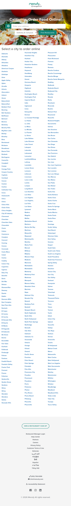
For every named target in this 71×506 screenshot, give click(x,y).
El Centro (5, 314)
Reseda (50, 97)
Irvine (26, 109)
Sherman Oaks (53, 236)
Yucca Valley (52, 405)
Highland (28, 88)
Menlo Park (28, 245)
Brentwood (5, 142)
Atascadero (5, 92)
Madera (27, 212)
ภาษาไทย (35, 465)
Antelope (5, 74)
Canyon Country (7, 172)
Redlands (51, 85)
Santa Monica (52, 212)
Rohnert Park (52, 112)
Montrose (28, 277)
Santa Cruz (51, 203)
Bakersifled (6, 104)
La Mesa (27, 127)
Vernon (50, 337)
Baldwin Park (6, 107)
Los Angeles (29, 198)
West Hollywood (53, 360)
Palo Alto (28, 369)
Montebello (28, 269)
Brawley (4, 136)
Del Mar (4, 281)
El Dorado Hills (7, 320)
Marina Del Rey (30, 227)
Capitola (4, 175)
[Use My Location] (8, 26)
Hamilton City (29, 56)
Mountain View (30, 286)
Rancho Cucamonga (54, 73)
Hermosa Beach (30, 82)
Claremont (5, 216)
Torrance (51, 301)
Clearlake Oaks (7, 222)
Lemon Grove (29, 168)
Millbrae (27, 251)
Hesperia (28, 85)
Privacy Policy (36, 445)
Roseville (51, 118)
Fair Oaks (5, 344)
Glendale (5, 394)
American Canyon (8, 68)
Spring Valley (52, 263)
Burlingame (6, 157)
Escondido (5, 341)
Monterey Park (30, 274)
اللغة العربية (35, 454)
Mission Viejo (29, 257)
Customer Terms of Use (35, 448)
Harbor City (29, 61)
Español (35, 462)
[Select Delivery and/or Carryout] (25, 32)
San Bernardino (53, 132)
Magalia (27, 215)
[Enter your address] (38, 26)
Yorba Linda (52, 396)
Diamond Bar (6, 287)
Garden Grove (6, 382)
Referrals (35, 451)
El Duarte (5, 323)
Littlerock (28, 174)
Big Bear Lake (6, 131)
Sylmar (50, 286)
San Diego (51, 144)
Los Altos (28, 195)
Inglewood (28, 106)
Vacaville (51, 325)
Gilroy (4, 391)
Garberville (5, 379)
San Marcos (52, 177)
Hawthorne (28, 67)
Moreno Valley (29, 283)
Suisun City (52, 271)
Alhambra (5, 63)
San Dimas (51, 147)
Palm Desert (29, 360)
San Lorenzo (52, 171)
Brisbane (5, 145)
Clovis (4, 228)
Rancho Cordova (53, 70)
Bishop (4, 134)
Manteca (28, 224)
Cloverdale (5, 225)
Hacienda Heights (31, 53)
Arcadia (4, 86)
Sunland (50, 280)
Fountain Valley (7, 364)
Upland (50, 322)
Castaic (4, 184)
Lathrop (27, 162)
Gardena (4, 385)
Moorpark (28, 280)
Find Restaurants (47, 32)
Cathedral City (7, 190)
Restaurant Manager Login (35, 434)
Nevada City (29, 298)
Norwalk (27, 328)
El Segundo (5, 329)
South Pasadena (53, 257)
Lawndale (28, 165)
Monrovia (28, 263)
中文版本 (35, 457)
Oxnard (27, 351)
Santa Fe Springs (54, 206)
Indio (26, 103)
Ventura (50, 334)
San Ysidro (51, 189)
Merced (27, 248)
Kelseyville (28, 112)
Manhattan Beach (31, 221)
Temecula (51, 295)
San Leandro (52, 168)
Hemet (27, 79)
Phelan (27, 390)
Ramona (50, 67)
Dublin (4, 296)
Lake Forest (29, 144)
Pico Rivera (28, 393)
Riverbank (51, 103)
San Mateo (51, 180)
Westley (50, 372)
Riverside (51, 106)
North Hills (28, 316)
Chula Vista (6, 207)
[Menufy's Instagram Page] (35, 490)
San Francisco (52, 153)
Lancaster (28, 156)
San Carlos (51, 138)
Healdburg (28, 73)
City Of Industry (7, 213)
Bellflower (5, 116)
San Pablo (51, 183)
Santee (50, 221)
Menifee (27, 242)
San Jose (51, 162)
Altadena (5, 65)
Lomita (27, 183)
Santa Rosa (52, 218)
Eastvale (4, 308)
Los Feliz (28, 203)
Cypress (4, 270)
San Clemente (53, 141)
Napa (26, 292)
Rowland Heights (54, 121)
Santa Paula (52, 215)
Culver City (5, 264)
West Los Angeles (54, 363)
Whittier (50, 378)
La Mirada (28, 129)
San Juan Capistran (54, 165)
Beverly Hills (6, 128)
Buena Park (6, 151)
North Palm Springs (31, 322)
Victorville (51, 340)
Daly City (5, 273)
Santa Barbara (53, 195)
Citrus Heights (7, 210)
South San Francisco (55, 260)
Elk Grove (5, 335)
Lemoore (28, 171)
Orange (27, 345)
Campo (4, 166)
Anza (3, 77)
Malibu (27, 218)
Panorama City (30, 372)
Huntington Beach (31, 94)
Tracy (49, 304)
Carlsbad (5, 178)
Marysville (28, 233)
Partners (36, 440)
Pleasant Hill (52, 53)
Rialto (50, 100)
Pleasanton (52, 56)
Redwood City (52, 91)
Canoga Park (6, 169)
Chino (4, 202)
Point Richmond (53, 58)
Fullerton (5, 376)
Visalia (50, 342)
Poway (50, 64)
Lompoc (27, 186)
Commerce (5, 234)
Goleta (4, 400)
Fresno (4, 373)
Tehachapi (51, 292)
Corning (4, 243)
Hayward (28, 70)
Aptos (4, 83)
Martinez (28, 230)
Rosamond (51, 115)
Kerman (27, 115)
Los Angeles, (29, 200)
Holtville (27, 91)
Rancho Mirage (53, 76)
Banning (4, 110)
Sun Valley (51, 277)
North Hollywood (30, 319)
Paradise (28, 375)
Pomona (50, 61)
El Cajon (4, 311)
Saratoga (51, 224)
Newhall (27, 307)
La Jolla (27, 124)
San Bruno (51, 135)
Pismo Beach (29, 396)
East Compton (6, 302)
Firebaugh (5, 352)
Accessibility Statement (35, 484)
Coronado (5, 249)
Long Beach (29, 189)
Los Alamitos (29, 192)
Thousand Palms (53, 298)
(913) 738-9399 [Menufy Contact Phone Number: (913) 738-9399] (35, 476)
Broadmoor (5, 148)
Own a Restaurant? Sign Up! (35, 426)
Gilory (4, 388)
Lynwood (28, 209)
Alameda (5, 57)
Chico (4, 199)
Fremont (4, 370)
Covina (4, 258)
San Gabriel (52, 156)
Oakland (27, 334)
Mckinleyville (29, 239)
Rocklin (50, 109)
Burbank (4, 154)
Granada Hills (6, 403)
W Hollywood (52, 345)
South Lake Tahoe (54, 251)
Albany (4, 60)
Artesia (4, 89)
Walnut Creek (52, 348)
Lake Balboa (29, 138)
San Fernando (52, 150)
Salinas (50, 127)
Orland (27, 348)
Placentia (28, 402)
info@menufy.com (35, 479)
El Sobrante (6, 332)
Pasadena (28, 381)
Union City (51, 319)
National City (29, 295)
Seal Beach (52, 230)
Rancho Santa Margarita (56, 79)
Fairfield (4, 347)
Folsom (4, 355)
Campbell (5, 163)
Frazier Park (6, 367)
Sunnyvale (51, 283)
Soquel (50, 245)
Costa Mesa (6, 252)
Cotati (4, 255)
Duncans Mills (6, 299)
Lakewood (28, 153)
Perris (27, 384)
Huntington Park (30, 97)
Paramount (28, 378)
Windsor (50, 384)
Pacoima (28, 357)
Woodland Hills (53, 393)
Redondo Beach (53, 88)
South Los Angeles (54, 254)
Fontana (4, 358)
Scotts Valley (52, 227)
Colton (4, 231)
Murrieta (27, 289)
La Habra (28, 121)
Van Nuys (51, 331)
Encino (4, 338)
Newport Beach (30, 310)
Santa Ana (51, 192)
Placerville (28, 405)
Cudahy (4, 261)
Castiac (4, 187)
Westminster (52, 375)
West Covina (52, 357)
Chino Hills (5, 205)
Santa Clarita (52, 200)
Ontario (27, 342)
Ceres (4, 193)
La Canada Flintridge (32, 118)
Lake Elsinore (29, 141)
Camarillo (5, 160)
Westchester (52, 369)
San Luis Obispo (53, 174)
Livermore (28, 177)
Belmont (4, 119)
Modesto (28, 260)
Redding (50, 82)
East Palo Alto (6, 305)
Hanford (27, 58)
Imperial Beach (30, 100)
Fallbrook (5, 349)
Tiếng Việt (35, 468)
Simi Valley (52, 239)
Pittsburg (28, 399)
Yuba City (51, 399)
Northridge (28, 325)
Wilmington (52, 381)
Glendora (5, 397)
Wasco (50, 351)
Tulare (50, 307)
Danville (4, 276)
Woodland (51, 390)
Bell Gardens (6, 113)
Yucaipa (50, 402)
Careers (35, 442)
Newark (27, 301)
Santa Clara (52, 198)
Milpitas (27, 254)
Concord (4, 240)
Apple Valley (6, 80)
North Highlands (30, 313)
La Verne (28, 135)
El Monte (5, 326)
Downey (4, 290)
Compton (5, 237)
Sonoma (50, 242)
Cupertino (5, 267)
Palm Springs (29, 363)
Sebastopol (52, 233)
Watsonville (52, 354)
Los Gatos (28, 206)
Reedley (50, 94)
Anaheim (5, 71)
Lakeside (28, 150)
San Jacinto (52, 159)
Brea (3, 139)
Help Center (35, 437)
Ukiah (50, 316)
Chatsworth (6, 196)
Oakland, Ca (29, 337)
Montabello (28, 266)
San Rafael (51, 186)
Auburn (4, 95)
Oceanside (28, 340)
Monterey (28, 271)
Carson (4, 181)
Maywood (28, 236)
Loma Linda (29, 180)
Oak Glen (28, 331)
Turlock (50, 310)
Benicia (4, 122)
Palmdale (28, 366)
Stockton (51, 269)
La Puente (28, 132)
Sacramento (52, 124)
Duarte (4, 293)
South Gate (52, 248)
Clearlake (5, 219)
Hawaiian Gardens (31, 64)
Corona (4, 246)
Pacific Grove (29, 354)
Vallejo (50, 328)
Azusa (4, 98)
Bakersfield (6, 101)
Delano (4, 284)
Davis (3, 278)
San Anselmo (52, 129)
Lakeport (28, 147)
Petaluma (28, 387)
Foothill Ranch (6, 361)
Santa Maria (52, 209)
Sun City (51, 274)
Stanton (50, 266)
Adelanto (5, 54)
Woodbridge (52, 387)
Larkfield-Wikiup (30, 159)
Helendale (28, 76)
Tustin (50, 313)
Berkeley (5, 125)
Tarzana (50, 289)
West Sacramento (54, 366)
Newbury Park (29, 304)
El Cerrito (5, 317)
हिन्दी (35, 460)
